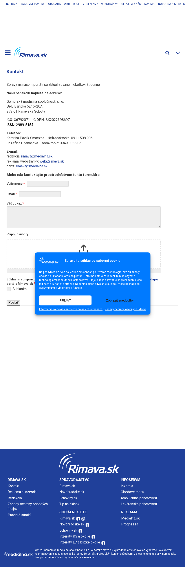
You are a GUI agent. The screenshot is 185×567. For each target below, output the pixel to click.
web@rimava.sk (52, 161)
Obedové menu (132, 492)
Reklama (92, 3)
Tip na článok (69, 504)
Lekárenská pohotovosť (139, 504)
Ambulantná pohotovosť (139, 498)
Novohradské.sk (71, 492)
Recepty (78, 3)
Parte (67, 3)
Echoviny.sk (68, 498)
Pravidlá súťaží (19, 515)
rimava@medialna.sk (37, 156)
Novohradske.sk (169, 3)
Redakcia (15, 498)
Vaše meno (16, 183)
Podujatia (54, 3)
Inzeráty (11, 3)
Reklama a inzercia (22, 492)
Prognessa (129, 524)
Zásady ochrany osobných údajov (125, 309)
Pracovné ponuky (32, 3)
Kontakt (150, 3)
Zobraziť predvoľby (120, 300)
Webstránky (109, 3)
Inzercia (127, 486)
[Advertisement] (92, 338)
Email (12, 194)
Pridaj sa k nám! (131, 3)
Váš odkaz (15, 203)
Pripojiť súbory (17, 234)
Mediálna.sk (130, 518)
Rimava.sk (67, 486)
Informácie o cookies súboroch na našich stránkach (71, 309)
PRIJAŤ (65, 300)
